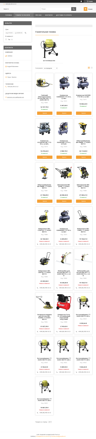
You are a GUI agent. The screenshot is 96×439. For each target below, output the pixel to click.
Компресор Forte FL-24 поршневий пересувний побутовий (64, 317)
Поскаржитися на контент (43, 436)
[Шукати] (73, 9)
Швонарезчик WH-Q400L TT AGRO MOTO (83, 186)
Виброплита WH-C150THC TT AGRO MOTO (44, 230)
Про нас (38, 15)
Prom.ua (57, 434)
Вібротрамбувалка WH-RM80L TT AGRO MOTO (83, 142)
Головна (8, 15)
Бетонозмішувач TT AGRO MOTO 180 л (83, 359)
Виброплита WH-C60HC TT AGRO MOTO (83, 230)
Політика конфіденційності (58, 436)
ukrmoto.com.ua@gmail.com (15, 97)
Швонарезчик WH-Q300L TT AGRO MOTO (63, 186)
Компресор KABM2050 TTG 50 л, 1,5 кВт (64, 230)
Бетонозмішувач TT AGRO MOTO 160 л (64, 359)
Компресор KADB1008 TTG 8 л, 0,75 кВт (64, 142)
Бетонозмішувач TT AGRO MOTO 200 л (44, 399)
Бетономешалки (49, 60)
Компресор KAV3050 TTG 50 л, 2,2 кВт (83, 96)
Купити (45, 113)
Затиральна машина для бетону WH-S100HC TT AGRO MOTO (44, 317)
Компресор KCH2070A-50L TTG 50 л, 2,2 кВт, (44, 142)
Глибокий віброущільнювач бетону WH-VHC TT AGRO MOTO (44, 97)
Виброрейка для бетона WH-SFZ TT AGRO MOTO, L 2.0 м (64, 273)
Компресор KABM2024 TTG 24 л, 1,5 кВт (64, 96)
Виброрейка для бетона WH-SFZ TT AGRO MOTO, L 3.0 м (83, 273)
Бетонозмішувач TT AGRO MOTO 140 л (44, 359)
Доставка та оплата (64, 15)
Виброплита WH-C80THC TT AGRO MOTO (44, 272)
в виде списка (91, 68)
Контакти (49, 15)
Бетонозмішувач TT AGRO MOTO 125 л (83, 315)
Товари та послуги (22, 15)
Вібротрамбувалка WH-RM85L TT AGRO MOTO (44, 186)
